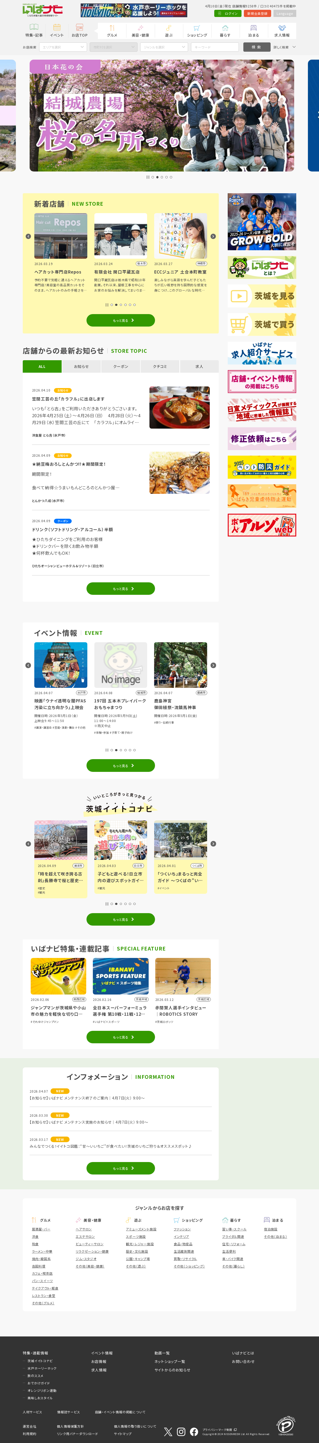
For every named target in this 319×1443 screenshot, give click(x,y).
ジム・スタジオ (86, 1258)
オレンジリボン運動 (42, 1390)
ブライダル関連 (233, 1236)
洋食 (35, 1236)
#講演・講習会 (103, 727)
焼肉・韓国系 (41, 1258)
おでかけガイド (39, 1383)
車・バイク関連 (232, 1258)
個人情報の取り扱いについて (135, 1426)
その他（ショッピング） (189, 1266)
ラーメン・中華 (42, 1251)
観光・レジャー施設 (140, 1244)
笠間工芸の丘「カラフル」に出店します (68, 399)
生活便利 (229, 1251)
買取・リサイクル (185, 1258)
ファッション (182, 1229)
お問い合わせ (243, 1361)
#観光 (101, 892)
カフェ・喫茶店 (42, 1273)
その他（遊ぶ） (136, 1266)
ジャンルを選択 (154, 47)
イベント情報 (102, 1353)
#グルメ (42, 888)
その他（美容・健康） (90, 1266)
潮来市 (138, 866)
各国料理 (38, 1266)
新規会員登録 (257, 13)
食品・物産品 (183, 1244)
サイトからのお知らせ (172, 1369)
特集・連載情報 (35, 1353)
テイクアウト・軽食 (45, 1288)
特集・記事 (34, 35)
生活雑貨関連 (184, 1251)
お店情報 (99, 1361)
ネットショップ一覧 (169, 1361)
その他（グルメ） (43, 1303)
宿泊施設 (270, 1229)
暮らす (225, 35)
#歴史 (101, 888)
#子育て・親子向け (181, 732)
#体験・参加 (64, 738)
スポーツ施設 (136, 1236)
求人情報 (282, 35)
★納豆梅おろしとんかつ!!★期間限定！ (69, 464)
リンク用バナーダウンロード (77, 1433)
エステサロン (85, 1236)
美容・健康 (140, 35)
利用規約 (29, 1433)
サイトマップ (123, 1433)
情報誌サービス (68, 1412)
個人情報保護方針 (70, 1426)
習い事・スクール (234, 1229)
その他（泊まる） (275, 1236)
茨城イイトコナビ (40, 1360)
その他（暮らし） (233, 1266)
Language (285, 13)
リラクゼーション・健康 (92, 1251)
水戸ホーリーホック (42, 1368)
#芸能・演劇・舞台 (124, 727)
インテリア (181, 1236)
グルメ (112, 35)
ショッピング (197, 35)
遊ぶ (169, 35)
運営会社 (29, 1426)
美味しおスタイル (40, 1398)
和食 (35, 1244)
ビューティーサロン (89, 1244)
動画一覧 (162, 1353)
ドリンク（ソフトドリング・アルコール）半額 (72, 529)
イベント (57, 35)
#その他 (140, 727)
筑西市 (78, 866)
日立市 (198, 866)
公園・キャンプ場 (138, 1258)
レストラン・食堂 (43, 1295)
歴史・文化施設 (137, 1251)
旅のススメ (35, 1375)
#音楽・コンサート (45, 738)
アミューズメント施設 (141, 1229)
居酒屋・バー (41, 1229)
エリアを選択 (52, 47)
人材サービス (32, 1412)
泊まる (253, 35)
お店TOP (80, 35)
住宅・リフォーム (233, 1244)
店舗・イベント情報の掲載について (120, 1412)
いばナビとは (243, 1353)
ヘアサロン (84, 1229)
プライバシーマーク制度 (217, 1430)
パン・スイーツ (42, 1280)
